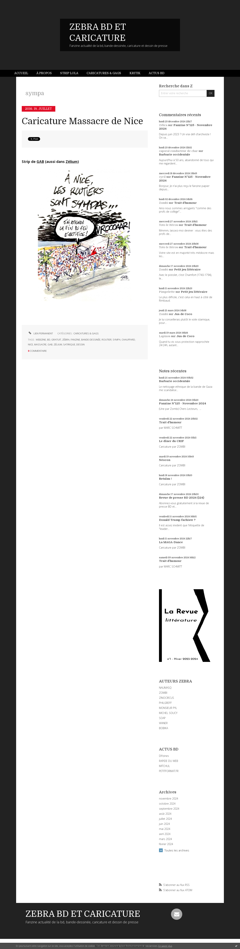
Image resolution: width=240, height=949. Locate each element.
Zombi (163, 203)
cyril (162, 176)
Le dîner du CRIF (171, 441)
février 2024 (166, 844)
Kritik (135, 73)
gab (50, 344)
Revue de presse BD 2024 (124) (181, 497)
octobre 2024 (167, 803)
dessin (80, 344)
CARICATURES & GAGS (86, 333)
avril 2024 (164, 834)
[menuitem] (23, 73)
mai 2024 (164, 829)
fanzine (75, 339)
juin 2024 (164, 824)
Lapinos (164, 336)
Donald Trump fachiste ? (177, 520)
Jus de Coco (183, 314)
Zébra (163, 125)
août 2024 (165, 813)
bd (48, 339)
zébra (66, 339)
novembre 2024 (168, 798)
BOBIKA (163, 728)
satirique (69, 344)
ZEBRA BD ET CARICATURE (83, 914)
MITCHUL (164, 766)
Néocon (164, 460)
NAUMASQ (165, 687)
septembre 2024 (169, 808)
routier (107, 339)
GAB (40, 161)
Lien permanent (40, 333)
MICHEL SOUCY (168, 713)
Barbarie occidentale (174, 154)
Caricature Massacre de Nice (82, 121)
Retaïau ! (165, 478)
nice (30, 344)
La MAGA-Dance (171, 542)
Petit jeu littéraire (187, 269)
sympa (117, 339)
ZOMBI (163, 692)
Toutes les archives (176, 850)
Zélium (72, 161)
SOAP (162, 718)
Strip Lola (69, 73)
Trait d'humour (185, 203)
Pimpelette (167, 291)
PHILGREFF (165, 703)
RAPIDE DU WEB (168, 761)
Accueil (21, 73)
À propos (44, 73)
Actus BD (156, 73)
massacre (40, 344)
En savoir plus (165, 946)
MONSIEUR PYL (168, 708)
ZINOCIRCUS (166, 698)
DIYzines (164, 756)
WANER (163, 723)
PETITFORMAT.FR (168, 771)
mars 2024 (165, 839)
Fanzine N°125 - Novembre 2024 (182, 403)
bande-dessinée (90, 339)
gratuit (56, 339)
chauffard (128, 339)
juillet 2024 (165, 819)
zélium (58, 344)
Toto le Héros (168, 225)
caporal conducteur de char (178, 151)
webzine (41, 339)
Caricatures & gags (104, 73)
